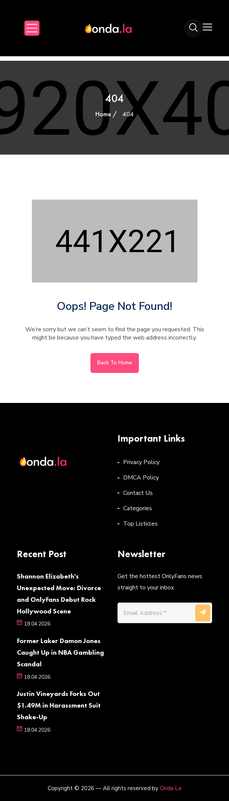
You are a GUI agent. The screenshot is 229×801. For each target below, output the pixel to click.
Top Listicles (140, 524)
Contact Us (138, 493)
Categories (137, 508)
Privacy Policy (141, 462)
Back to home (114, 362)
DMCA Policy (141, 477)
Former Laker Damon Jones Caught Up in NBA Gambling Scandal (60, 652)
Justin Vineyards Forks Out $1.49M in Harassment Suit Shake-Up (59, 705)
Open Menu (31, 28)
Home (103, 114)
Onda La (170, 788)
